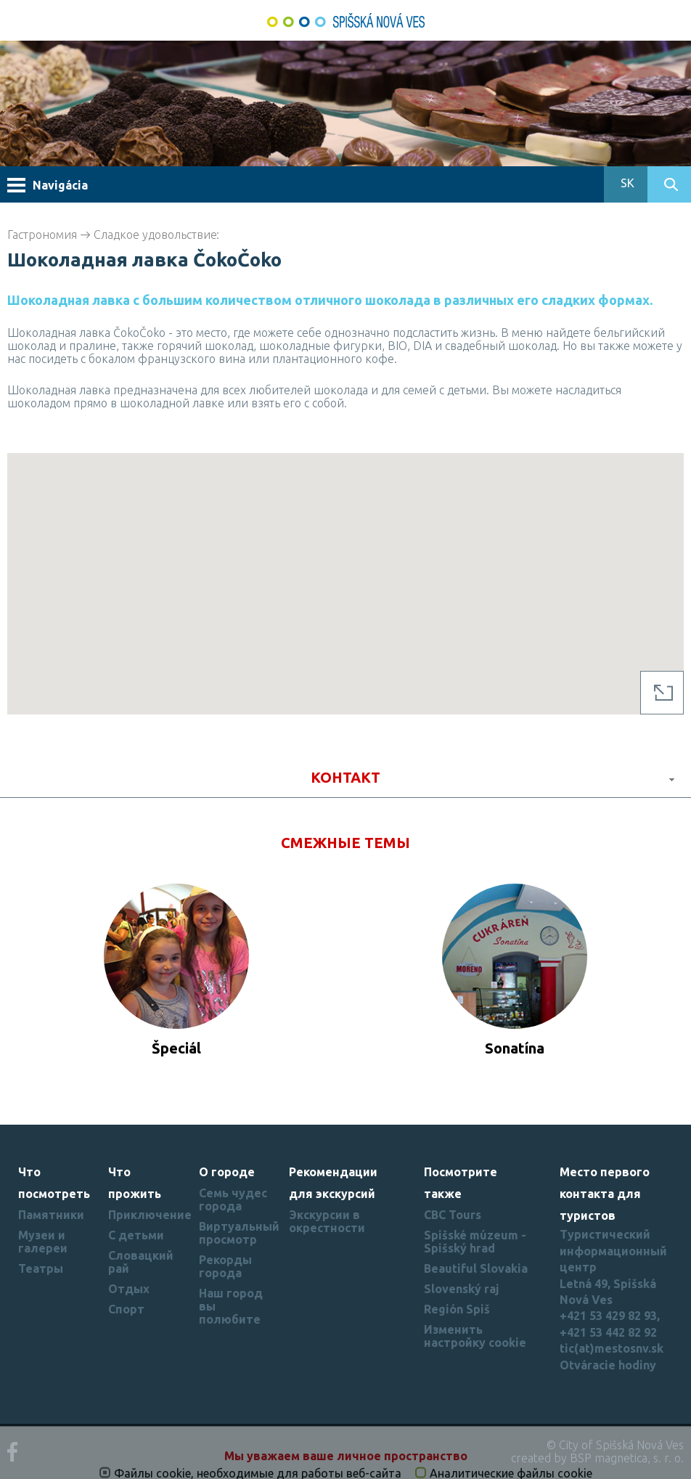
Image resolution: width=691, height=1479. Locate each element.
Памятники (51, 1214)
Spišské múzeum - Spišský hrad (475, 1242)
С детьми (136, 1235)
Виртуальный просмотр (239, 1233)
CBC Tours (452, 1214)
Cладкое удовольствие (155, 234)
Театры (40, 1268)
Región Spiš (457, 1309)
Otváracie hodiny (608, 1365)
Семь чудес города (233, 1199)
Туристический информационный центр (613, 1251)
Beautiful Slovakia (476, 1268)
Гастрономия (42, 234)
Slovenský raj (461, 1288)
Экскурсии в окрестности (327, 1221)
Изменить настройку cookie (475, 1336)
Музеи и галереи (43, 1242)
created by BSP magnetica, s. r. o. (597, 1457)
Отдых (129, 1288)
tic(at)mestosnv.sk (611, 1348)
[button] (345, 570)
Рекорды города (225, 1266)
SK (626, 183)
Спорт (126, 1309)
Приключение (150, 1214)
